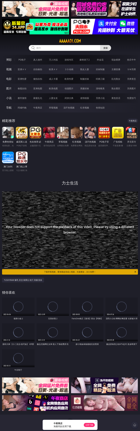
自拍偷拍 (37, 69)
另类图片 (131, 88)
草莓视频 (53, 107)
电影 (9, 79)
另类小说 (100, 98)
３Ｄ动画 (69, 69)
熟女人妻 (84, 69)
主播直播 (115, 69)
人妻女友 (53, 98)
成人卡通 (53, 78)
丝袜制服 (100, 69)
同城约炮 (22, 107)
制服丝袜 (84, 78)
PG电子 (22, 59)
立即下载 (89, 425)
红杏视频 (84, 107)
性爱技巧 (131, 98)
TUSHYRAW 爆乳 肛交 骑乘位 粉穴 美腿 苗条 (23, 280)
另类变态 (131, 78)
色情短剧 (100, 107)
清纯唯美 (100, 88)
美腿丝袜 (84, 88)
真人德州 (37, 59)
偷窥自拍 (22, 88)
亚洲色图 (37, 88)
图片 (9, 88)
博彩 (9, 59)
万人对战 (53, 59)
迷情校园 (84, 98)
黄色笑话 (115, 98)
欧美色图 (53, 88)
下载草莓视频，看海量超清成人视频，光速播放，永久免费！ (90, 272)
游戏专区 (69, 59)
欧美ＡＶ (53, 69)
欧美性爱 (69, 78)
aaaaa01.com (70, 41)
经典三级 (100, 78)
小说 (9, 98)
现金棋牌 (115, 59)
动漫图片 (69, 88)
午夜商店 (37, 107)
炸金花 (100, 59)
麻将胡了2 (85, 59)
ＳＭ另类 (131, 69)
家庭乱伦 (37, 98)
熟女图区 (115, 88)
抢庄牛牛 (131, 59)
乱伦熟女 (115, 78)
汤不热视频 (68, 107)
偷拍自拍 (37, 78)
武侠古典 (69, 98)
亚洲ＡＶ (22, 69)
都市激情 (22, 98)
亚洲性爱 (22, 78)
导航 (9, 107)
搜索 (105, 47)
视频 (9, 69)
